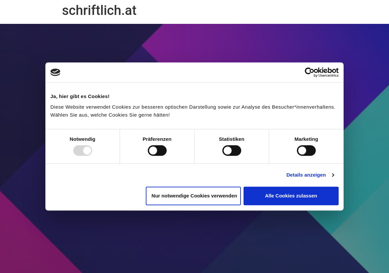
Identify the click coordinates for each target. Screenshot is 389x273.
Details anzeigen (306, 175)
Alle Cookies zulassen (291, 195)
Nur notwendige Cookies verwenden (194, 195)
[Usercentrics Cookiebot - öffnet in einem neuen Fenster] (310, 72)
